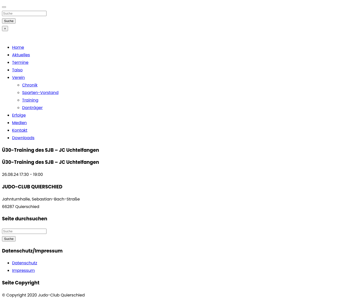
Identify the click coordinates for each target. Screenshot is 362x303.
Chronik (29, 85)
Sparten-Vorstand (40, 92)
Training (30, 100)
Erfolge (19, 115)
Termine (20, 62)
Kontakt (19, 130)
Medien (19, 123)
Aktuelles (21, 55)
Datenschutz (24, 263)
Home (18, 47)
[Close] (4, 7)
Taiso (17, 70)
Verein (18, 77)
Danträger (32, 108)
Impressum (23, 270)
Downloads (23, 138)
